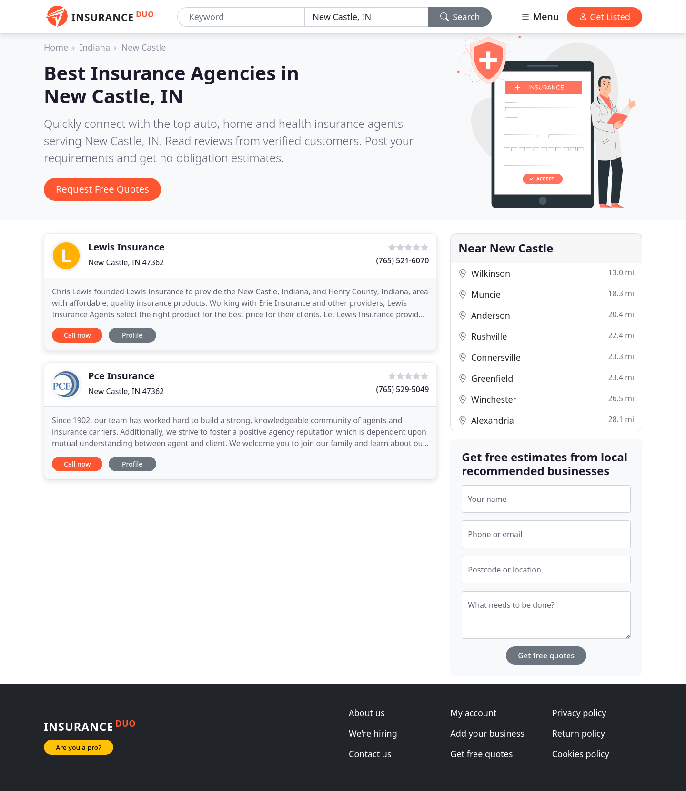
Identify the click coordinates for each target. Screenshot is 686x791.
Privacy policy (579, 712)
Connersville (546, 357)
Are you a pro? (78, 747)
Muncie (546, 294)
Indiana (95, 47)
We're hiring (373, 733)
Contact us (370, 754)
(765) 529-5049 (402, 389)
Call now (77, 335)
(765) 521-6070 (402, 260)
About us (367, 712)
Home (56, 47)
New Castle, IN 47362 (126, 262)
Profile (132, 335)
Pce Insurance (121, 375)
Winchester (546, 399)
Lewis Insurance (126, 246)
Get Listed (604, 16)
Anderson (546, 315)
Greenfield (546, 378)
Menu (540, 16)
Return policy (578, 733)
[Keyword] (241, 17)
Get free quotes (546, 655)
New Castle (143, 47)
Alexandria (546, 420)
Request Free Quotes (102, 189)
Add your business (487, 733)
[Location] (366, 17)
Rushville (546, 336)
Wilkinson (546, 273)
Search (460, 16)
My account (473, 712)
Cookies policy (580, 754)
